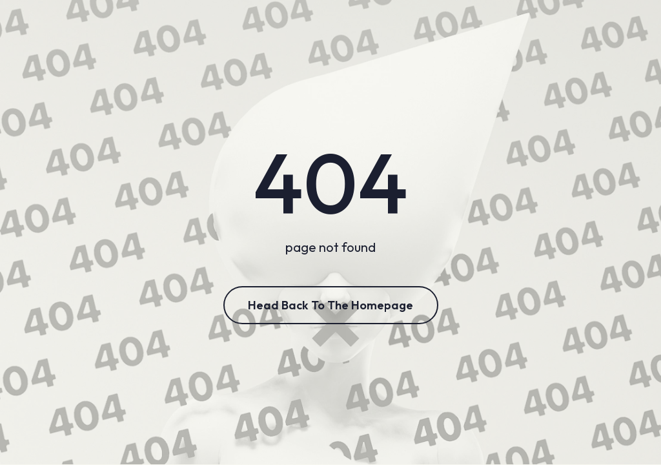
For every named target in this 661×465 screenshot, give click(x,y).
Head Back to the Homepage (330, 305)
